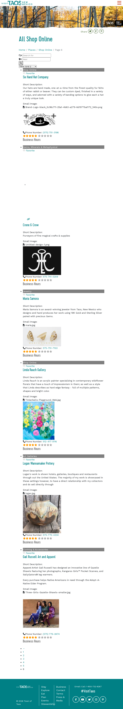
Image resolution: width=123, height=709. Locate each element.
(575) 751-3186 (51, 132)
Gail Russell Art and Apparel (39, 557)
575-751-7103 (50, 348)
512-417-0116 (50, 441)
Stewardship (48, 704)
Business (61, 686)
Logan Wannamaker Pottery (38, 463)
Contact (60, 690)
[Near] (36, 59)
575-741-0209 (50, 276)
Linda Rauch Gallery (34, 370)
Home (22, 49)
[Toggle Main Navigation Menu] (119, 3)
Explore (45, 690)
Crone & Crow (31, 225)
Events (45, 700)
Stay (43, 686)
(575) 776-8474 (51, 634)
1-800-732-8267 (94, 686)
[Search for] (37, 55)
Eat (43, 693)
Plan (43, 697)
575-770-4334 (51, 535)
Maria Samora (31, 298)
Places (31, 49)
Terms (59, 693)
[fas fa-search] (21, 63)
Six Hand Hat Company (35, 77)
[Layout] (28, 66)
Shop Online (45, 49)
